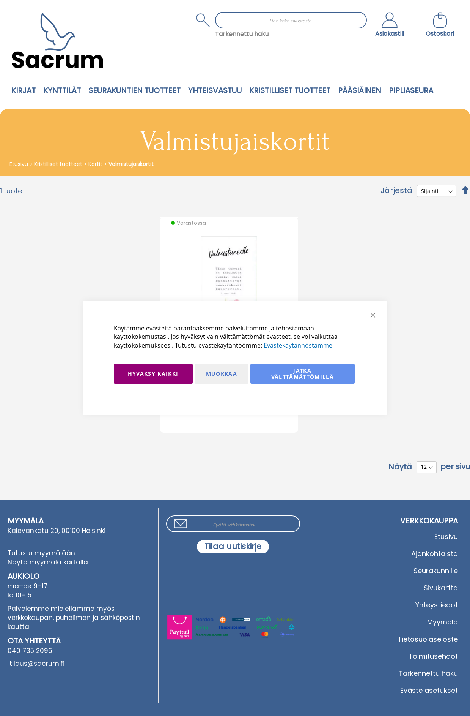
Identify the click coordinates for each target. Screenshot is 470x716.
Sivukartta (441, 588)
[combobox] (291, 20)
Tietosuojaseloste (428, 639)
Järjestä (396, 190)
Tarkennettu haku (242, 34)
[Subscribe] (233, 546)
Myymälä (442, 622)
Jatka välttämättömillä (302, 373)
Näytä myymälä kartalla (48, 562)
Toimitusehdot (433, 656)
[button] (389, 25)
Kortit (96, 164)
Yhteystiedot (436, 605)
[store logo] (57, 40)
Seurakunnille (435, 570)
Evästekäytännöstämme (298, 345)
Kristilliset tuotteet (59, 164)
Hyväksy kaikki (153, 373)
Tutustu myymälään (41, 553)
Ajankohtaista (434, 553)
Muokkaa (221, 373)
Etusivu (19, 164)
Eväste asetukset (429, 690)
